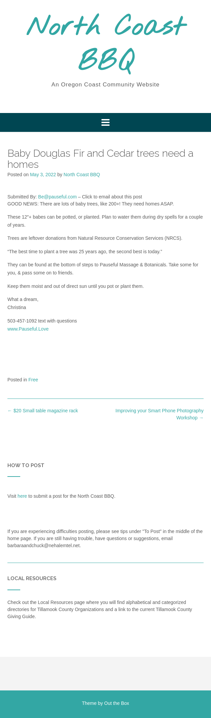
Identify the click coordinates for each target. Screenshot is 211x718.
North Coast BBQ (105, 45)
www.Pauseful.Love (28, 329)
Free (33, 379)
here (22, 496)
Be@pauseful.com (57, 196)
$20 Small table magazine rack (42, 410)
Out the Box (116, 703)
